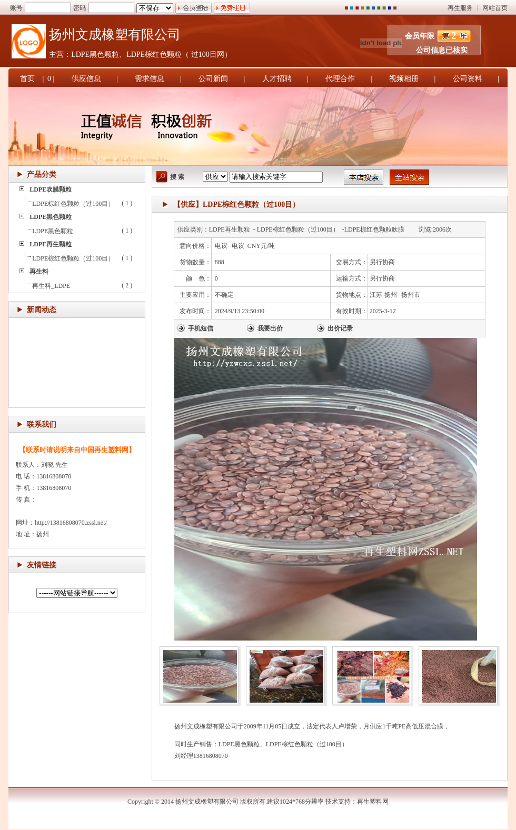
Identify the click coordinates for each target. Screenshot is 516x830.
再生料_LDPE (51, 285)
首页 (27, 79)
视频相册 (404, 79)
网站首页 (495, 8)
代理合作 (340, 79)
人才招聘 (277, 79)
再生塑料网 (373, 801)
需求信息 (149, 79)
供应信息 (86, 79)
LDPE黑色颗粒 (52, 231)
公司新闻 (213, 79)
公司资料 (467, 79)
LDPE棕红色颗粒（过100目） (73, 203)
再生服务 (460, 8)
